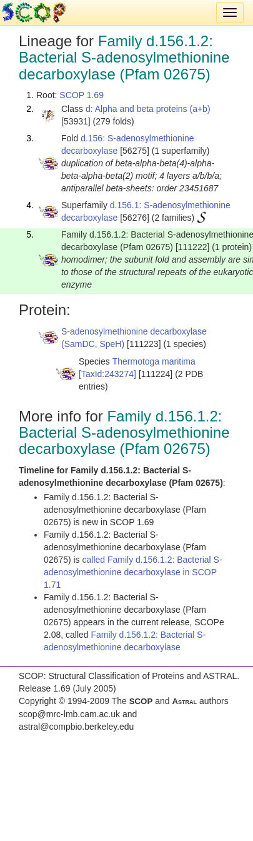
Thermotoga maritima (154, 361)
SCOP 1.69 (81, 95)
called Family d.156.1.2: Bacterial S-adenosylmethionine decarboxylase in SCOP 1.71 (133, 572)
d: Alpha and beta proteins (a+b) (148, 109)
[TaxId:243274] (107, 374)
